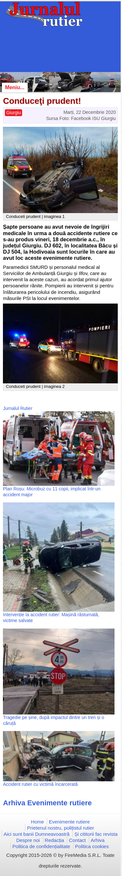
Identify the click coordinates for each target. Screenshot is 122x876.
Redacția (54, 840)
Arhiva (98, 840)
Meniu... (15, 87)
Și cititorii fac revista (96, 834)
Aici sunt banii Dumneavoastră (37, 834)
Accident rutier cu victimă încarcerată (40, 784)
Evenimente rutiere (69, 821)
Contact (77, 840)
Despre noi (28, 840)
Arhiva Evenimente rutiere (47, 803)
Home (37, 821)
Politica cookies (92, 846)
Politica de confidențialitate (41, 846)
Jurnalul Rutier (17, 408)
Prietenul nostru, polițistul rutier (60, 828)
